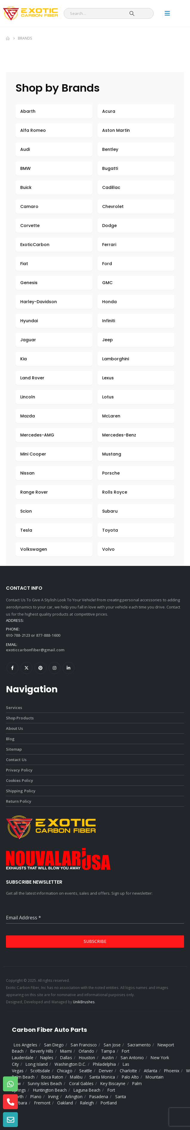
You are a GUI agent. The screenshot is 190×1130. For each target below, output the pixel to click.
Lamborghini (115, 359)
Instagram (54, 668)
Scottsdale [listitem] (40, 1070)
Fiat (24, 264)
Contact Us (16, 759)
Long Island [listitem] (37, 1064)
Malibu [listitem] (76, 1077)
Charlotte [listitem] (128, 1070)
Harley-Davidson (38, 302)
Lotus (108, 397)
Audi (25, 149)
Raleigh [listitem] (87, 1103)
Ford (107, 264)
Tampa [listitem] (108, 1051)
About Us (14, 728)
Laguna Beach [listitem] (87, 1090)
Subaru (110, 511)
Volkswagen (33, 549)
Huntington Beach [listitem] (50, 1090)
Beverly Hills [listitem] (41, 1051)
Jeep (107, 340)
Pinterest (40, 668)
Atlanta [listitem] (150, 1070)
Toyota (110, 530)
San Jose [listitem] (112, 1045)
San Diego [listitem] (54, 1045)
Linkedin (68, 668)
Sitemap (14, 749)
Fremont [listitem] (42, 1103)
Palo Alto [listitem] (130, 1077)
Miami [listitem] (65, 1051)
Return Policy (18, 801)
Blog (10, 738)
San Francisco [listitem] (84, 1045)
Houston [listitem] (87, 1057)
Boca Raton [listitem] (52, 1077)
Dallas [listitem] (66, 1057)
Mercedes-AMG (37, 435)
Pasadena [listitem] (98, 1096)
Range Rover (34, 492)
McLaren (111, 416)
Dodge (109, 225)
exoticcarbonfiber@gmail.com (35, 649)
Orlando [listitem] (86, 1051)
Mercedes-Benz (119, 435)
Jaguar (28, 340)
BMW (25, 168)
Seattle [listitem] (85, 1070)
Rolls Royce (114, 492)
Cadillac (111, 187)
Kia (23, 359)
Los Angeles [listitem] (25, 1045)
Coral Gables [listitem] (81, 1083)
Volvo (108, 549)
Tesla (26, 530)
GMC (107, 283)
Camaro (29, 206)
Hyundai (29, 321)
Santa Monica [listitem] (102, 1077)
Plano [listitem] (35, 1096)
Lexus (108, 378)
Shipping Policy (20, 790)
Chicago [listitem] (64, 1070)
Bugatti (110, 168)
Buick (26, 187)
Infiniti (108, 321)
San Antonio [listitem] (132, 1057)
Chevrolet (113, 206)
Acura (108, 111)
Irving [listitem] (53, 1096)
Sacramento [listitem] (139, 1045)
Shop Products (20, 718)
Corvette (30, 225)
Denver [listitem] (106, 1070)
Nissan (27, 473)
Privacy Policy (19, 770)
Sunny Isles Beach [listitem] (45, 1083)
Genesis (29, 283)
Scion (26, 511)
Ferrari (109, 245)
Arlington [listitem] (73, 1096)
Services (14, 707)
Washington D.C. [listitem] (70, 1064)
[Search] (132, 13)
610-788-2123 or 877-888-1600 (33, 635)
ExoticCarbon (34, 245)
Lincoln (27, 397)
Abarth (27, 111)
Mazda (27, 416)
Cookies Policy (19, 780)
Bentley (110, 149)
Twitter (26, 668)
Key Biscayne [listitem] (112, 1083)
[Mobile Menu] (167, 13)
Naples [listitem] (46, 1057)
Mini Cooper (33, 454)
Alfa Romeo (33, 130)
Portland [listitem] (109, 1103)
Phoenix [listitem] (171, 1070)
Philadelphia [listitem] (104, 1064)
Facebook (12, 668)
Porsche (111, 473)
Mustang (111, 454)
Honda (109, 302)
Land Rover (32, 378)
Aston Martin (116, 130)
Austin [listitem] (107, 1057)
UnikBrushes (84, 1001)
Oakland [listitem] (65, 1103)
